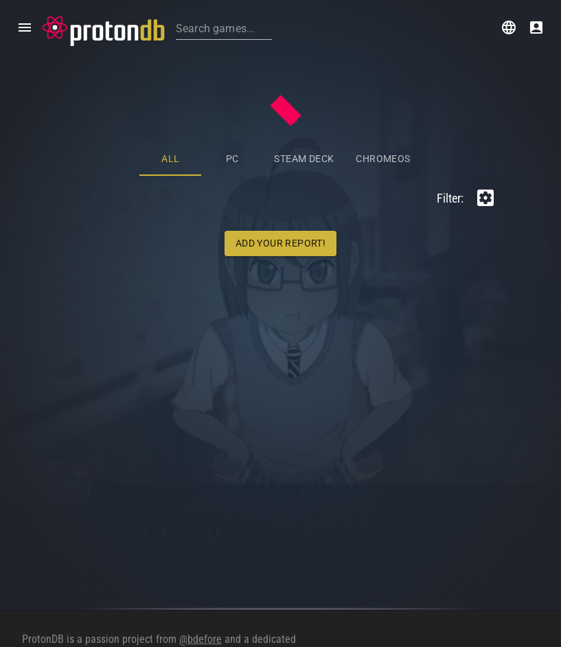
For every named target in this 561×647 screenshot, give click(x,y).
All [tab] (170, 158)
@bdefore (200, 639)
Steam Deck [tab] (304, 158)
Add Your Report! (280, 243)
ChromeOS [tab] (383, 158)
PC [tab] (232, 158)
